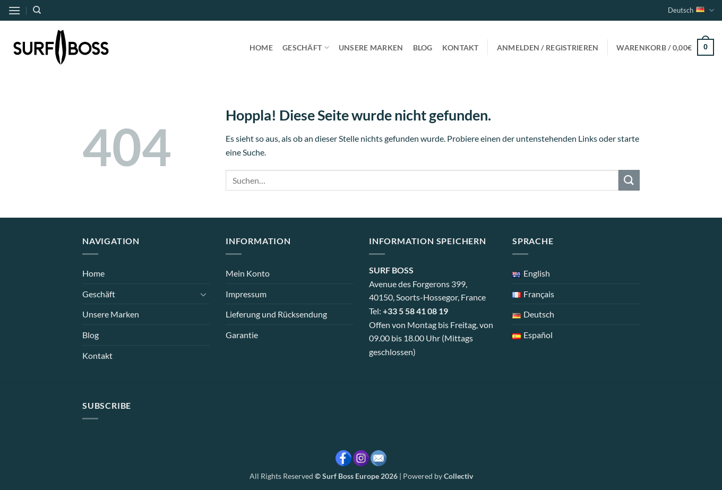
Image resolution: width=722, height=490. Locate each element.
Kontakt (460, 47)
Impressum (246, 294)
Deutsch (691, 10)
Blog (423, 47)
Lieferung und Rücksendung (276, 314)
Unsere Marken (371, 47)
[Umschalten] (203, 294)
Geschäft (305, 47)
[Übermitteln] (629, 180)
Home (261, 47)
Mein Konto (248, 273)
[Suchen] (37, 10)
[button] (14, 10)
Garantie (242, 335)
